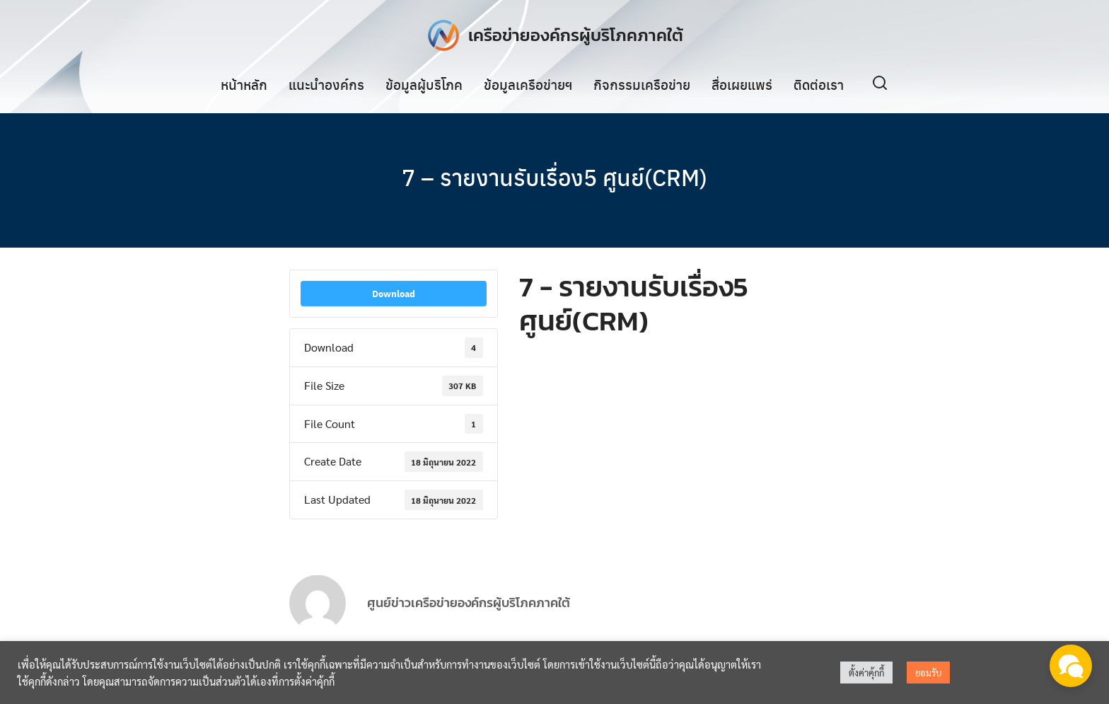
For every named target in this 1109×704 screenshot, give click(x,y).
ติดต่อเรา (819, 84)
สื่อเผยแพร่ (742, 84)
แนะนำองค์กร (326, 84)
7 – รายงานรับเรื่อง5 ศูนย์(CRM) (554, 177)
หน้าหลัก (244, 84)
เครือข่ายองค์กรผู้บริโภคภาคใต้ (575, 35)
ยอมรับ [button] (928, 673)
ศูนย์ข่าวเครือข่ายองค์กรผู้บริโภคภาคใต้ (468, 612)
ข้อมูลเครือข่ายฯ (528, 84)
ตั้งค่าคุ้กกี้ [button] (866, 673)
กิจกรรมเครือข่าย (641, 84)
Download (393, 294)
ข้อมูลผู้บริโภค (424, 84)
